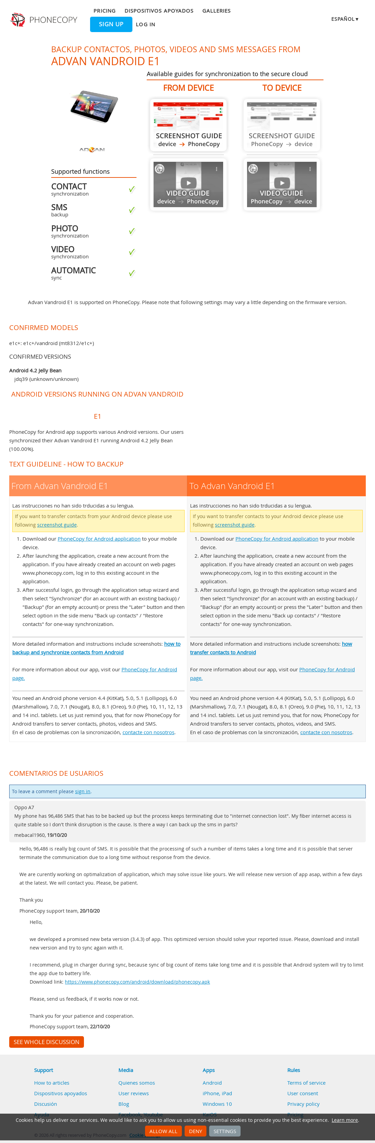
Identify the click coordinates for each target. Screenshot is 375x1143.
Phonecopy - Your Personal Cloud (44, 20)
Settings (225, 1131)
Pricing (104, 10)
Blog (123, 1103)
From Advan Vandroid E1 (188, 125)
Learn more (345, 1120)
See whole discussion (47, 1042)
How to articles (51, 1082)
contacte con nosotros (148, 732)
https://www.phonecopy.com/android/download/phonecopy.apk (137, 982)
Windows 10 (217, 1103)
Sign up (111, 24)
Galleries (216, 10)
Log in (145, 24)
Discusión (45, 1103)
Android (212, 1082)
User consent (302, 1093)
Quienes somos (136, 1082)
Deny (195, 1131)
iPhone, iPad (217, 1093)
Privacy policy (303, 1103)
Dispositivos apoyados (159, 10)
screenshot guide (57, 525)
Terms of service (306, 1082)
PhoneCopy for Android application (99, 538)
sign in (82, 791)
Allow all (163, 1131)
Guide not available (188, 184)
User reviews (133, 1093)
